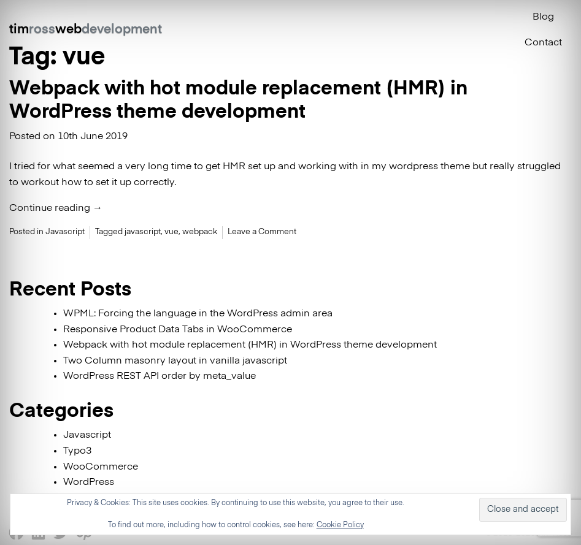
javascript (143, 232)
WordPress (88, 482)
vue (171, 232)
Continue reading (55, 208)
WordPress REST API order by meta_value (159, 376)
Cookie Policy (340, 525)
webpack (199, 232)
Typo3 (77, 451)
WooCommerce (100, 467)
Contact (543, 43)
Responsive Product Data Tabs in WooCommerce (177, 330)
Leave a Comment (262, 232)
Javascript (65, 232)
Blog (543, 17)
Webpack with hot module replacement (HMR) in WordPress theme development (250, 345)
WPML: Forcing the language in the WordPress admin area (198, 314)
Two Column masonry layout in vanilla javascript (175, 361)
